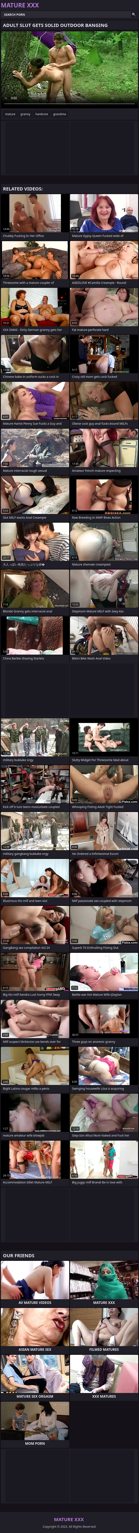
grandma (59, 114)
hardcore (41, 114)
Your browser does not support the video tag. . (69, 69)
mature (10, 114)
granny (25, 114)
